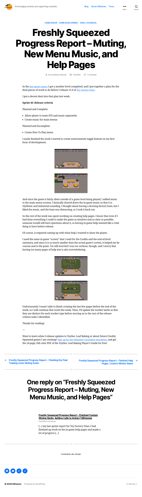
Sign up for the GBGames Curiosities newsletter (84, 343)
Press (111, 8)
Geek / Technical (89, 26)
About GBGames (98, 8)
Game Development (69, 26)
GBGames (17, 491)
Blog (86, 8)
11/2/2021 (77, 78)
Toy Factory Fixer (90, 93)
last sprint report (38, 90)
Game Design (50, 26)
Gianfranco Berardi (58, 78)
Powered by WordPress (35, 491)
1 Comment (92, 78)
